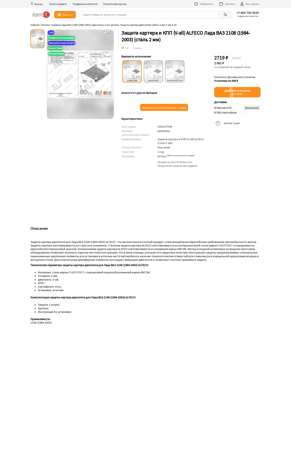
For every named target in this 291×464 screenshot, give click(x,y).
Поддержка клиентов (85, 4)
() (180, 155)
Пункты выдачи (58, 4)
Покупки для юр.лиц (114, 4)
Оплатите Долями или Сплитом (234, 78)
